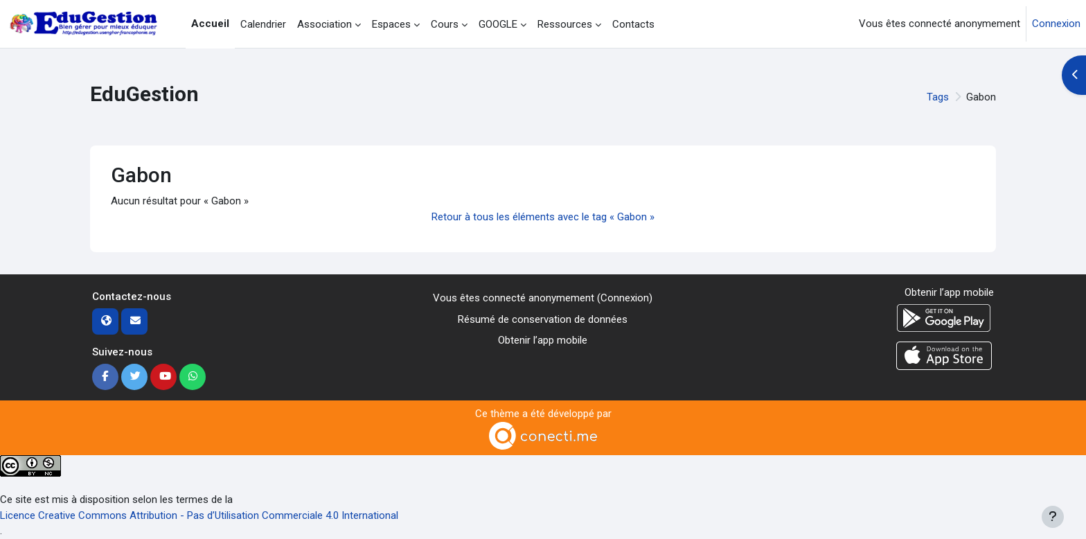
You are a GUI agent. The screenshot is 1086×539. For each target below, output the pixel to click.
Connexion (1056, 23)
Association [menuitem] (324, 24)
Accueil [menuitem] (210, 23)
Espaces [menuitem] (391, 24)
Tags (938, 97)
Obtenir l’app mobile (542, 340)
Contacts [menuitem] (633, 24)
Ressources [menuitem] (564, 24)
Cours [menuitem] (445, 24)
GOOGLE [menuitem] (498, 24)
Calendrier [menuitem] (263, 24)
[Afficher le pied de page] (1053, 517)
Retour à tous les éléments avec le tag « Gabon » (543, 217)
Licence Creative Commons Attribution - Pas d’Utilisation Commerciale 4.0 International (199, 515)
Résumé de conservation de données (542, 319)
